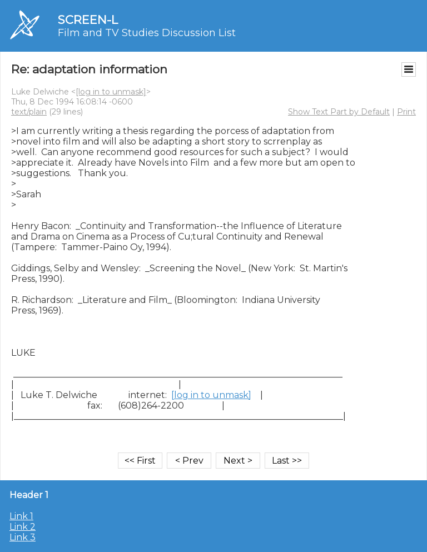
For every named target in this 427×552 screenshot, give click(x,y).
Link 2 (22, 526)
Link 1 (21, 516)
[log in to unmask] (111, 92)
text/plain (29, 112)
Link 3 (22, 537)
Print (406, 112)
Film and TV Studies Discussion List (147, 33)
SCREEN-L (88, 20)
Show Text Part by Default (339, 112)
